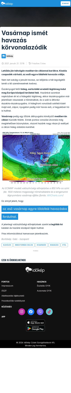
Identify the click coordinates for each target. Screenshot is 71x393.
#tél (64, 245)
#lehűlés (7, 245)
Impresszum (7, 285)
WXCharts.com (55, 195)
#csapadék (41, 245)
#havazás (54, 245)
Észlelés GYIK (43, 285)
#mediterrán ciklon (24, 245)
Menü (65, 3)
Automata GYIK (44, 290)
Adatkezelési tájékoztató (12, 295)
